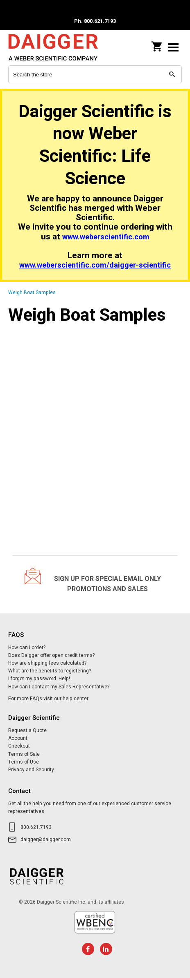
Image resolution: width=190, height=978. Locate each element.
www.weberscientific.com (105, 237)
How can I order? (26, 647)
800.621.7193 (36, 827)
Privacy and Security (31, 769)
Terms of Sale (24, 754)
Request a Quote (27, 730)
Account (17, 738)
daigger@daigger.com (45, 839)
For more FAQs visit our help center (48, 698)
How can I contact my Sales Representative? (58, 686)
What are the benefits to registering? (49, 670)
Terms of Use (23, 762)
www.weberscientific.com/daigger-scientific (95, 265)
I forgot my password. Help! (39, 678)
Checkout (19, 746)
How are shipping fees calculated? (47, 663)
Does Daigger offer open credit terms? (51, 655)
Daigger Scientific (61, 47)
